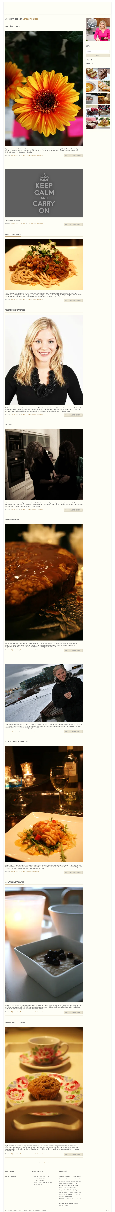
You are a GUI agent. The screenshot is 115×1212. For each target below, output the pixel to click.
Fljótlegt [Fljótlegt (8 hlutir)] (70, 1185)
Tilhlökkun (9, 425)
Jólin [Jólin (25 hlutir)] (71, 1190)
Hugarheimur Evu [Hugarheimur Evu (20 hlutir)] (71, 1187)
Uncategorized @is (31, 155)
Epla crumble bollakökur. (15, 1022)
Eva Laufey (22, 155)
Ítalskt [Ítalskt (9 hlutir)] (66, 1205)
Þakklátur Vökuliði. (12, 26)
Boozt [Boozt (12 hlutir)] (74, 1179)
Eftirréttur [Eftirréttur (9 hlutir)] (78, 1181)
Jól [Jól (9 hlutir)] (68, 1190)
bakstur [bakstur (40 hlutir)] (79, 1176)
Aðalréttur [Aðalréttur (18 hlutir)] (67, 1176)
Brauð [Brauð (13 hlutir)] (78, 1179)
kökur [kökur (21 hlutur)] (71, 1192)
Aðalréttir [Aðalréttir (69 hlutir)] (61, 1176)
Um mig (30, 1210)
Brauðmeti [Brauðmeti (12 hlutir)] (62, 1181)
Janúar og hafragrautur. (14, 882)
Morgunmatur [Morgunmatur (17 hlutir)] (68, 1196)
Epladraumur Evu (12, 520)
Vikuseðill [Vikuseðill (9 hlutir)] (75, 1203)
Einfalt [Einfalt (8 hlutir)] (61, 1183)
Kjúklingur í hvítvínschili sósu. (17, 741)
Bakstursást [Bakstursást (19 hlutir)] (62, 1179)
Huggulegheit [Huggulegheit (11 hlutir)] (62, 1190)
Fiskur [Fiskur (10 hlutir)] (76, 1183)
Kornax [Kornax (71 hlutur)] (61, 1192)
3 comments (40, 155)
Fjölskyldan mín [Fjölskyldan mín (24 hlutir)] (63, 1185)
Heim (25, 1210)
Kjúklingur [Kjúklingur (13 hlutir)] (75, 1190)
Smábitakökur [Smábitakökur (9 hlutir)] (67, 1201)
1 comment (40, 509)
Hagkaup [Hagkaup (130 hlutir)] (75, 1185)
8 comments (40, 650)
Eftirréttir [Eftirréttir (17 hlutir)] (73, 1181)
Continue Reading (73, 156)
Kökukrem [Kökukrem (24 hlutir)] (66, 1192)
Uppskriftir (36, 1210)
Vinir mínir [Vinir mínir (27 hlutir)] (62, 1205)
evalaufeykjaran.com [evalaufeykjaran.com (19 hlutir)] (68, 1183)
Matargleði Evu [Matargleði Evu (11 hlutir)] (63, 1194)
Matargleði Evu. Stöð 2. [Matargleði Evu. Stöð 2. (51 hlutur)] (74, 1194)
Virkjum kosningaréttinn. (15, 310)
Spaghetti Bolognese (13, 234)
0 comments (40, 223)
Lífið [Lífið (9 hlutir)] (80, 1192)
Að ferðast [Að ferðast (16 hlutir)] (73, 1176)
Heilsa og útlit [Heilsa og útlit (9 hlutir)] (62, 1187)
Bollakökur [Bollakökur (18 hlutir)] (69, 1179)
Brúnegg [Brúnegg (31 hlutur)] (67, 1181)
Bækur (44, 1210)
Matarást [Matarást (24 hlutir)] (61, 1196)
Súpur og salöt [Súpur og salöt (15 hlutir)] (69, 1203)
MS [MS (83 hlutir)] (77, 1198)
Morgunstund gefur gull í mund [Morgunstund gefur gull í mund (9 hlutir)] (67, 1198)
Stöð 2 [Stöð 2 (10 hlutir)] (79, 1201)
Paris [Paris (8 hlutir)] (80, 1198)
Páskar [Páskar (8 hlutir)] (61, 1201)
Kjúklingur (29, 871)
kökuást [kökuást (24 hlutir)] (76, 1192)
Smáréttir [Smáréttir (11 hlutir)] (74, 1201)
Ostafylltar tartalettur (42, 1176)
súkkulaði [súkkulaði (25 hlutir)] (61, 1203)
